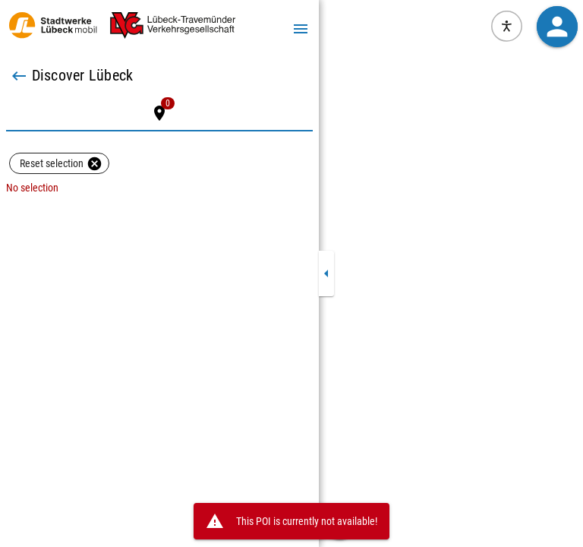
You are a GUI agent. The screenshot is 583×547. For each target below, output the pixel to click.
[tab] (159, 113)
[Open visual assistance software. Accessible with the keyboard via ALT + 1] (506, 26)
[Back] (19, 76)
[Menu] (300, 28)
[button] (557, 26)
